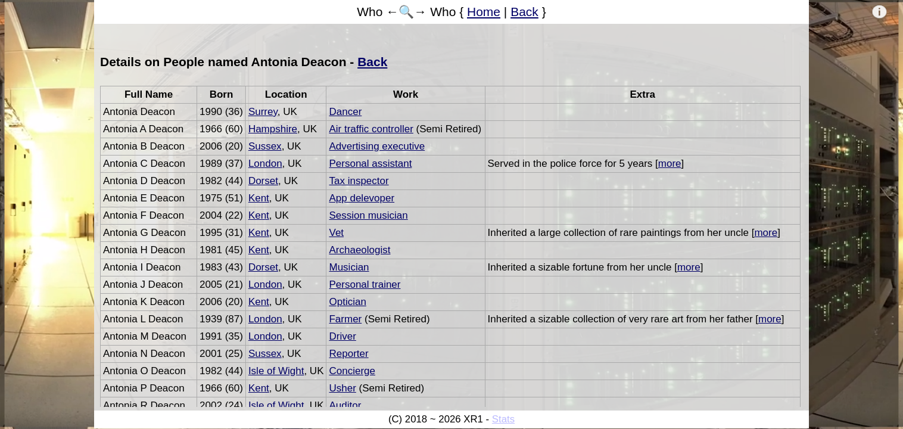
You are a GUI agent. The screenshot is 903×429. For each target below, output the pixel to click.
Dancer (345, 111)
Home (483, 11)
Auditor (345, 405)
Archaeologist (359, 250)
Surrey (263, 111)
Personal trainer (364, 284)
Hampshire (272, 129)
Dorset (263, 180)
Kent (258, 198)
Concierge (352, 371)
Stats (503, 419)
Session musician (368, 215)
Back (524, 11)
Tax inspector (358, 180)
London (265, 163)
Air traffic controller (371, 129)
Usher (342, 388)
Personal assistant (370, 163)
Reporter (348, 353)
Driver (342, 336)
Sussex (265, 146)
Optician (347, 301)
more (669, 163)
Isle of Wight (276, 371)
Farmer (345, 319)
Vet (336, 232)
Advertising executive (377, 146)
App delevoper (361, 198)
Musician (349, 267)
